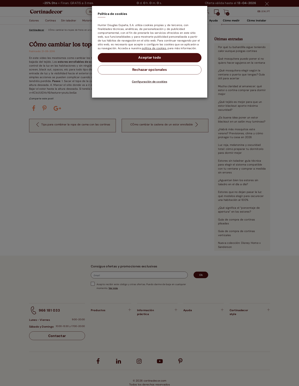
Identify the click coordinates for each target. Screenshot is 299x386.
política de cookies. (154, 48)
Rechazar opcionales (149, 70)
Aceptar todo (149, 57)
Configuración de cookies (149, 81)
